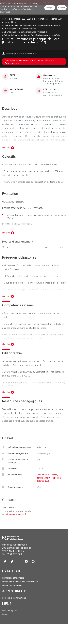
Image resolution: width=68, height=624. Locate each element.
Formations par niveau (12, 585)
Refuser (61, 7)
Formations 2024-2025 (21, 18)
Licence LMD (56, 18)
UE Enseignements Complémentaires (20, 28)
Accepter (50, 7)
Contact (5, 614)
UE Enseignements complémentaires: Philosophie (25, 32)
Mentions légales (9, 610)
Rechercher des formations (14, 597)
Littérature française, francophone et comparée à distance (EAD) (32, 25)
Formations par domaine (13, 577)
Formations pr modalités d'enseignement (20, 581)
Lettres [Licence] (11, 22)
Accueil (5, 18)
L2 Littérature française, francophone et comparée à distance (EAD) (49, 477)
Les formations (41, 18)
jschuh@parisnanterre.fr (15, 514)
